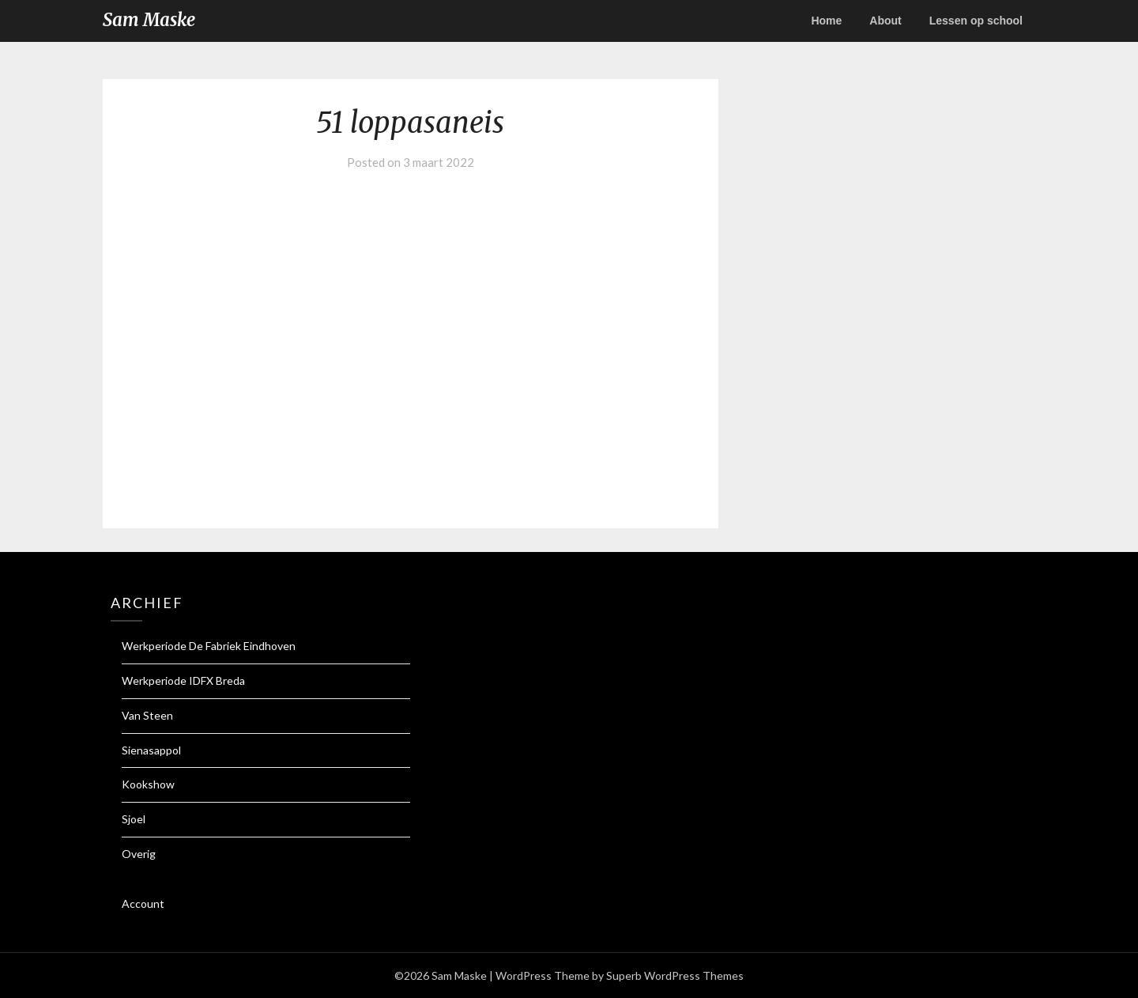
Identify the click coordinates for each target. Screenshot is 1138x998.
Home (826, 20)
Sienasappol (151, 750)
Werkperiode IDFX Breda (183, 680)
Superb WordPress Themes (675, 975)
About (885, 20)
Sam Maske (149, 20)
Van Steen (147, 715)
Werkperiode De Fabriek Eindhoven (209, 645)
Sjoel (133, 819)
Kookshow (148, 784)
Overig (139, 853)
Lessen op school (976, 20)
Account (143, 903)
